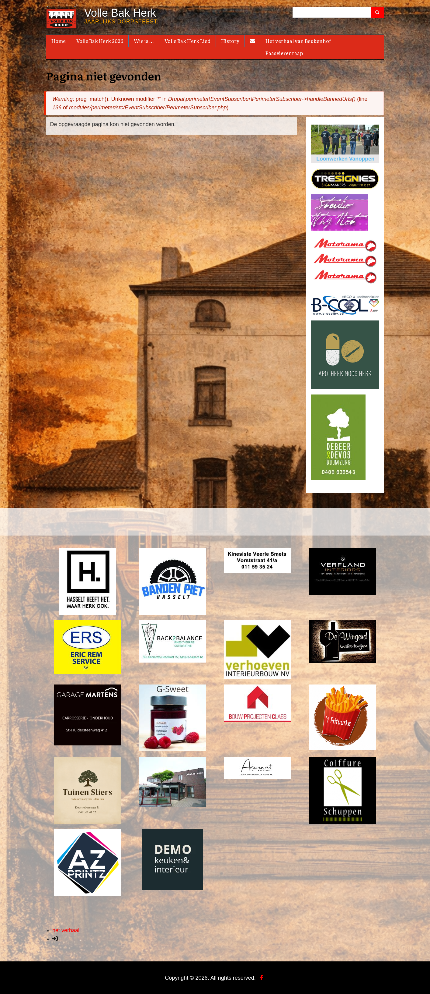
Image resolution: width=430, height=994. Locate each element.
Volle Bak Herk (120, 13)
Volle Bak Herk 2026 (99, 40)
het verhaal (65, 930)
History (230, 40)
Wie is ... (144, 40)
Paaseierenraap (284, 53)
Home (58, 40)
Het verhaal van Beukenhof (298, 40)
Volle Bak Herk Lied (187, 40)
